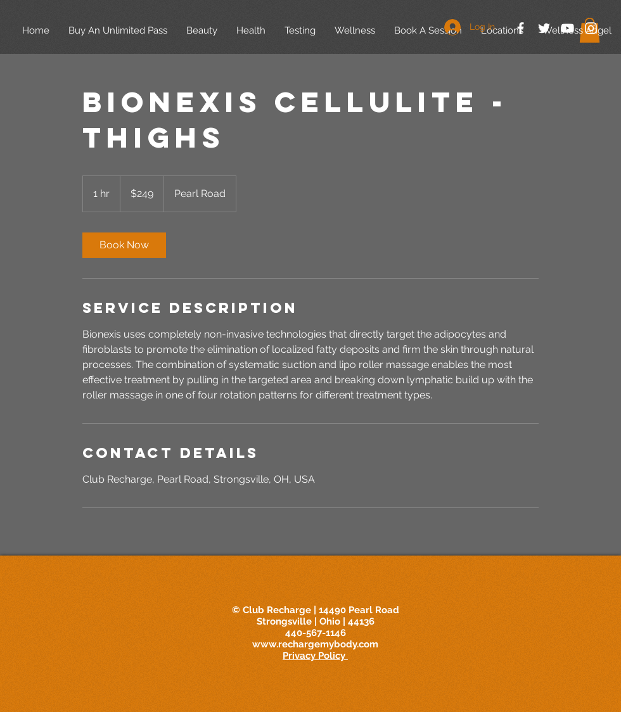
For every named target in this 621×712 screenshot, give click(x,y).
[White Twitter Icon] (544, 28)
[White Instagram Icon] (591, 28)
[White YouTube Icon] (567, 28)
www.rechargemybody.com (315, 644)
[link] (124, 245)
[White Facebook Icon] (520, 28)
